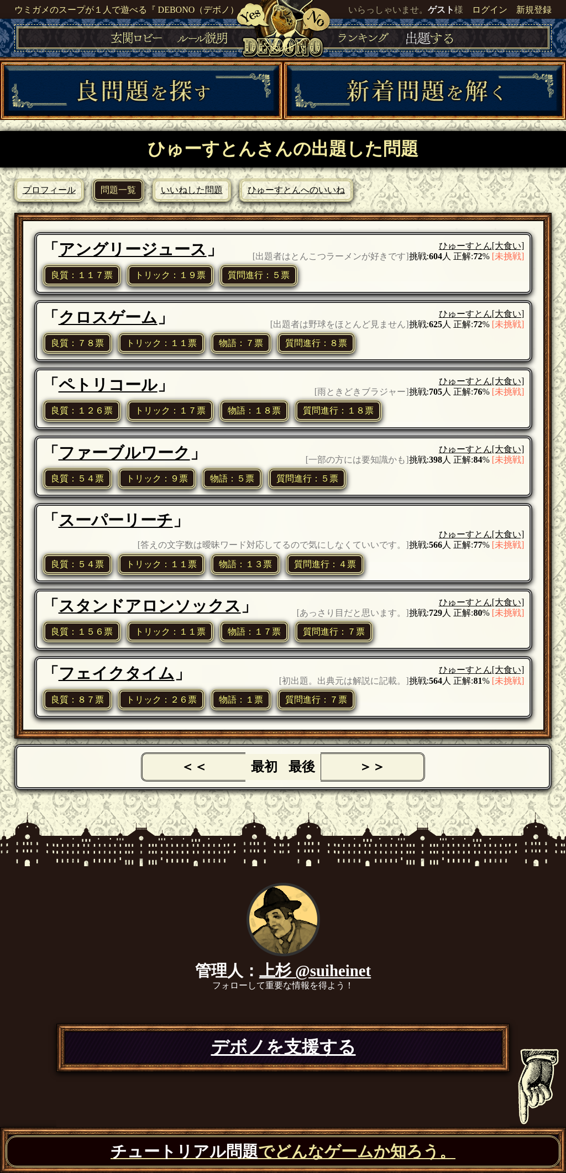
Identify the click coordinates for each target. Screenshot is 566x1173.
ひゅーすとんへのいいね (296, 190)
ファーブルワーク (124, 453)
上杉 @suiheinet (315, 971)
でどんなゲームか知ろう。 (283, 1151)
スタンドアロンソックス (150, 606)
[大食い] (508, 245)
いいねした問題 (192, 190)
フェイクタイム (117, 673)
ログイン (489, 9)
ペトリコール (108, 385)
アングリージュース (133, 249)
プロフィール (49, 190)
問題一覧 (118, 190)
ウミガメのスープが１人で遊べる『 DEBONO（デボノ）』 (131, 9)
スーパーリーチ (116, 520)
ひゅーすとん (465, 245)
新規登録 (534, 9)
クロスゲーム (108, 317)
